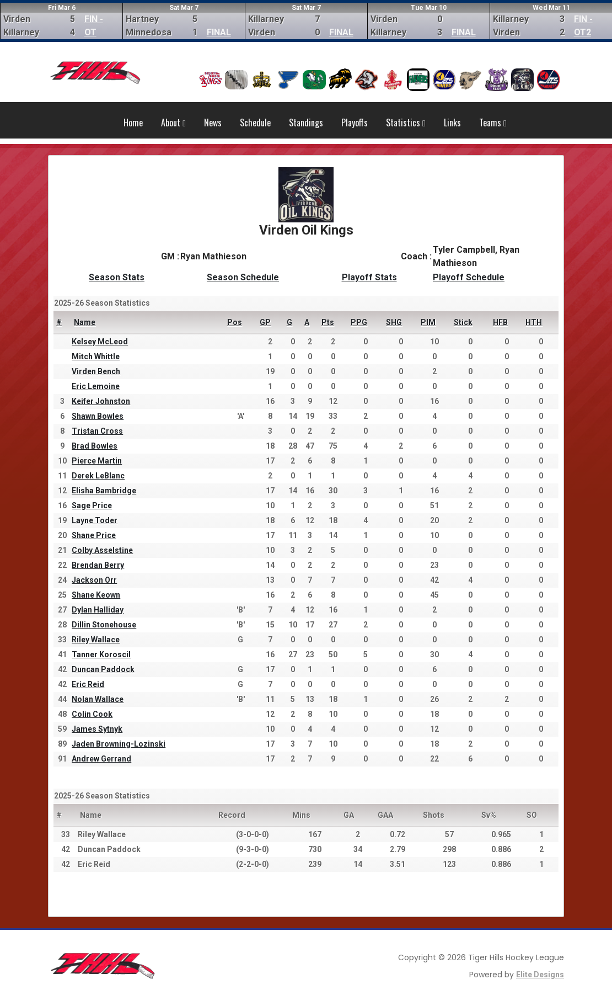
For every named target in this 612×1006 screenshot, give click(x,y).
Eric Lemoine (96, 386)
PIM (428, 322)
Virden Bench (96, 371)
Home (133, 122)
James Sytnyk (97, 729)
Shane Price (94, 535)
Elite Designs (540, 974)
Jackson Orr (94, 580)
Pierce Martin (97, 460)
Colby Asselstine (102, 550)
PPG (359, 322)
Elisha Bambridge (104, 490)
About (173, 122)
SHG (394, 322)
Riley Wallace (96, 639)
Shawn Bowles (98, 416)
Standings (306, 122)
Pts (327, 322)
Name (84, 322)
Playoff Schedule (468, 277)
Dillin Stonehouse (104, 624)
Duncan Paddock (103, 669)
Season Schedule (243, 277)
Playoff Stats (369, 277)
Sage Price (92, 505)
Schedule (255, 122)
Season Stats (116, 277)
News (213, 122)
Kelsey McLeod (100, 341)
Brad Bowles (94, 445)
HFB (500, 322)
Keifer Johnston (101, 401)
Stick (463, 322)
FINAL (219, 32)
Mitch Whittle (96, 356)
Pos (234, 322)
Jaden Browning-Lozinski (118, 743)
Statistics (406, 122)
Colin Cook (92, 714)
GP (265, 322)
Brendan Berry (98, 565)
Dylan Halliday (98, 609)
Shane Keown (96, 594)
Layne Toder (94, 520)
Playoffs (354, 122)
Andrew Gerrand (101, 758)
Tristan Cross (97, 431)
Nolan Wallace (98, 699)
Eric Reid (88, 684)
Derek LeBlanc (98, 475)
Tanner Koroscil (101, 654)
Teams (493, 122)
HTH (533, 322)
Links (452, 122)
